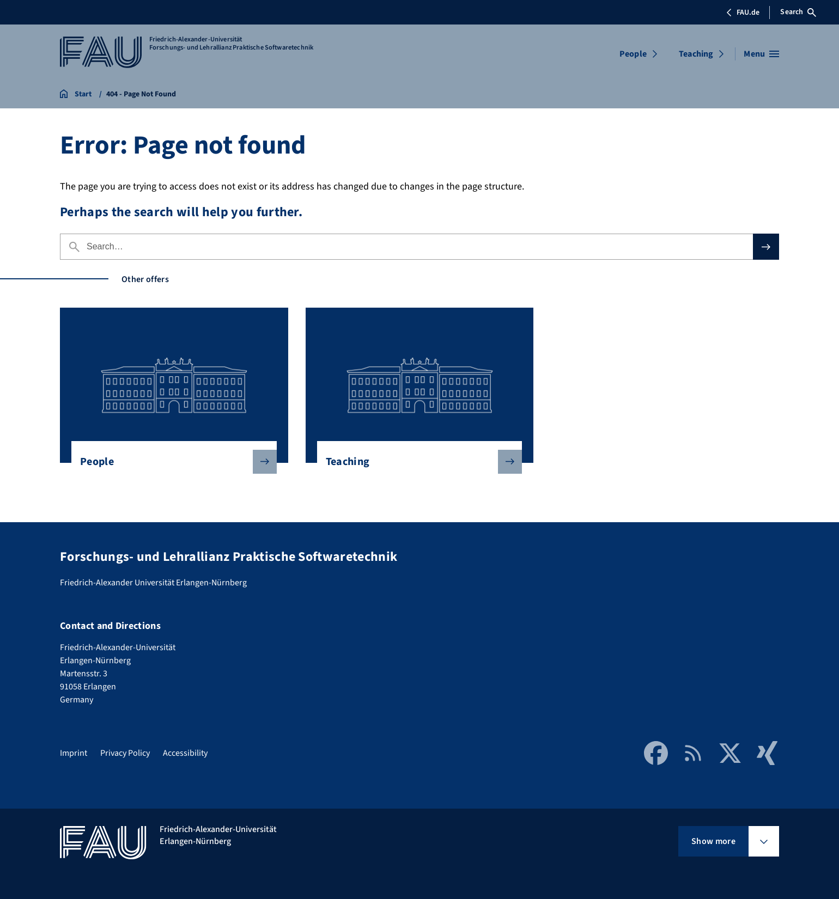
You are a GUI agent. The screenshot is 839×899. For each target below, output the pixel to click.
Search (798, 12)
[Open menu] (761, 54)
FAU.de (742, 12)
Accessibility (185, 753)
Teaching (696, 54)
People (633, 54)
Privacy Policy (125, 753)
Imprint (73, 753)
